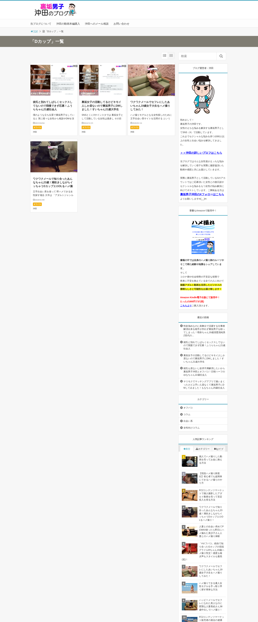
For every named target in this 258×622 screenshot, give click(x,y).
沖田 (35, 132)
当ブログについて (40, 23)
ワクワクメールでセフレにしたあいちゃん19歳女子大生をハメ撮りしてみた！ (150, 106)
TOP (34, 31)
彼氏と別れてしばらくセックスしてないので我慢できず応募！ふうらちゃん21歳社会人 (52, 106)
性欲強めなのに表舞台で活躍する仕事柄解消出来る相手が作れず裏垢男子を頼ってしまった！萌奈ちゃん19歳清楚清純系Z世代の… (204, 331)
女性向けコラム (191, 427)
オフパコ (37, 127)
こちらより (186, 305)
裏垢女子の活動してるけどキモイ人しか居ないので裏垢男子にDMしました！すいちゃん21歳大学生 (102, 106)
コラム (186, 414)
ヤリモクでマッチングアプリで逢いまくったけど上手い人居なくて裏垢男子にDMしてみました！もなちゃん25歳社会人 (204, 384)
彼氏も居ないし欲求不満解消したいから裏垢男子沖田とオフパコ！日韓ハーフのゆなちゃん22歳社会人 (204, 371)
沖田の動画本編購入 (68, 23)
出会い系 (188, 421)
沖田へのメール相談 (97, 23)
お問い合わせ (121, 23)
